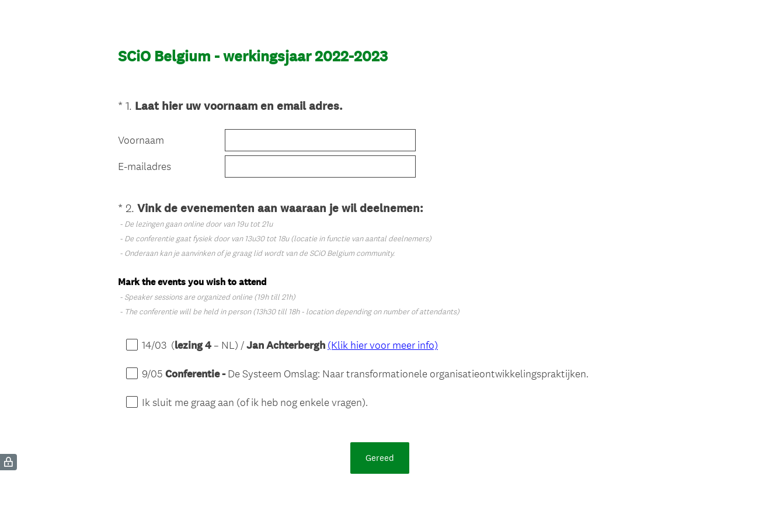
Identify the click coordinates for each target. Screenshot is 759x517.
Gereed (379, 457)
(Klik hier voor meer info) (383, 345)
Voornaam (141, 140)
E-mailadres (144, 166)
